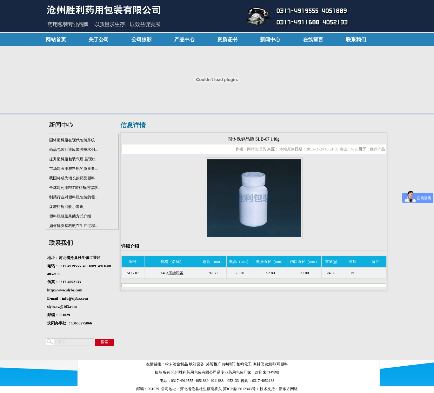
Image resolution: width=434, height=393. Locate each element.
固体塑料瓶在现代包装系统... (73, 141)
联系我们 (356, 39)
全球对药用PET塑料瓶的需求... (75, 188)
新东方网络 (288, 389)
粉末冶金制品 (176, 364)
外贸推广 (213, 364)
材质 (353, 261)
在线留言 (313, 39)
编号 (133, 261)
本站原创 (286, 149)
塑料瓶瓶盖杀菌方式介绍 (70, 217)
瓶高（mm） (239, 261)
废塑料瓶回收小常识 (66, 207)
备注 (375, 261)
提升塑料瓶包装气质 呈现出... (74, 160)
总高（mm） (213, 261)
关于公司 (99, 39)
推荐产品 (377, 149)
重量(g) (331, 261)
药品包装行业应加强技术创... (73, 150)
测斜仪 (258, 364)
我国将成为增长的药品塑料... (73, 179)
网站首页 (56, 39)
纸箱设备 (196, 364)
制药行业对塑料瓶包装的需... (73, 198)
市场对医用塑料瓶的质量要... (73, 169)
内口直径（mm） (304, 261)
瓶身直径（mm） (270, 261)
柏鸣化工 (244, 364)
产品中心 (184, 39)
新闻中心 (270, 39)
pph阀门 (229, 364)
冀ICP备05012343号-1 (241, 389)
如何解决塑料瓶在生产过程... (73, 226)
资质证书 (227, 39)
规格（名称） (172, 261)
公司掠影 (141, 39)
